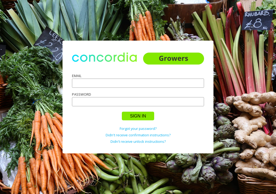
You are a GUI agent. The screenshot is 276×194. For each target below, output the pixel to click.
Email (76, 75)
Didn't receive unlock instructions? (138, 141)
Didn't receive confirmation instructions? (138, 134)
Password (81, 94)
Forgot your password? (138, 128)
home (138, 62)
